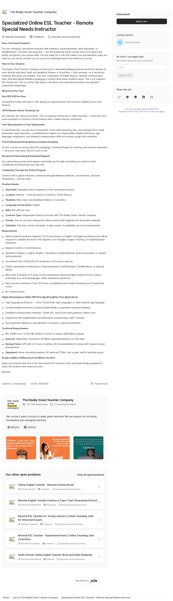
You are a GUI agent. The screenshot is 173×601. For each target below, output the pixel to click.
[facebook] (135, 97)
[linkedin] (143, 97)
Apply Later (125, 75)
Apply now (141, 21)
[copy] (119, 97)
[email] (151, 97)
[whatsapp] (127, 97)
